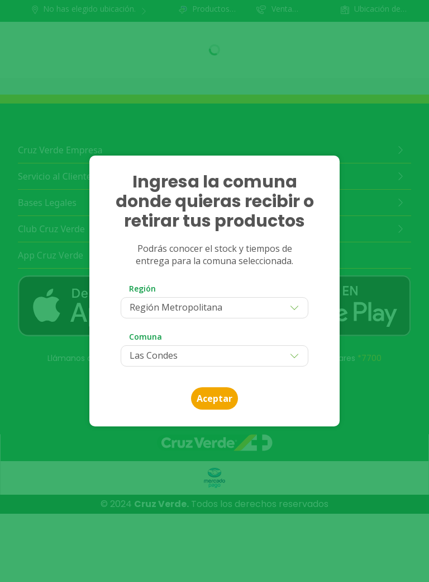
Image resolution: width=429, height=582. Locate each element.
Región (142, 288)
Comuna (145, 336)
